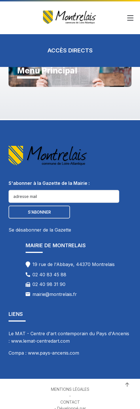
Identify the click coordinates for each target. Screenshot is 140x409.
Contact (70, 402)
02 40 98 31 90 (48, 284)
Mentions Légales (70, 389)
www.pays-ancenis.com (53, 353)
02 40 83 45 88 (49, 274)
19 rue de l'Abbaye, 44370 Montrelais (73, 264)
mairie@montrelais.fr (54, 294)
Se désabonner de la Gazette (40, 229)
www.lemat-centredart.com (40, 341)
